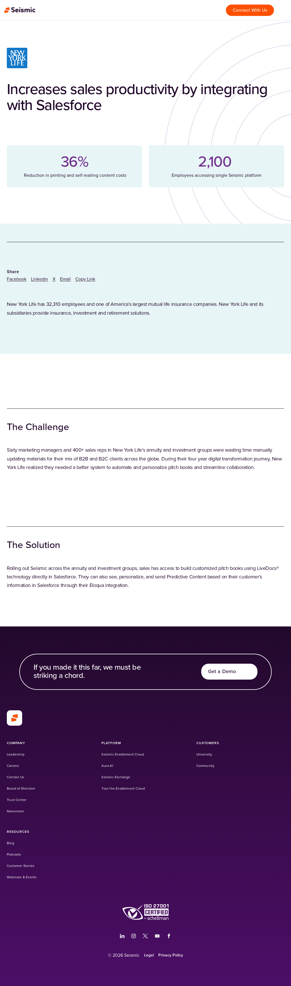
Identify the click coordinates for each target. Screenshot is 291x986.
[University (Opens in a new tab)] (204, 754)
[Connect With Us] (250, 10)
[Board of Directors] (21, 788)
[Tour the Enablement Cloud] (123, 788)
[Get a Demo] (229, 672)
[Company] (16, 743)
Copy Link (85, 279)
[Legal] (149, 955)
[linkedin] (39, 279)
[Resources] (18, 832)
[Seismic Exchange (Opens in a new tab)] (115, 777)
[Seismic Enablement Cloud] (122, 754)
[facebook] (16, 279)
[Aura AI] (107, 766)
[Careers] (13, 766)
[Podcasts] (14, 854)
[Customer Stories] (20, 866)
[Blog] (10, 843)
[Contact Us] (15, 777)
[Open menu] (283, 10)
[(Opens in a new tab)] (145, 912)
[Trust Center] (16, 800)
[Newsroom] (15, 811)
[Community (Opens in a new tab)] (205, 766)
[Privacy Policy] (170, 955)
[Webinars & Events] (22, 877)
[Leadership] (15, 754)
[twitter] (54, 279)
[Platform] (111, 743)
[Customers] (207, 743)
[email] (65, 279)
